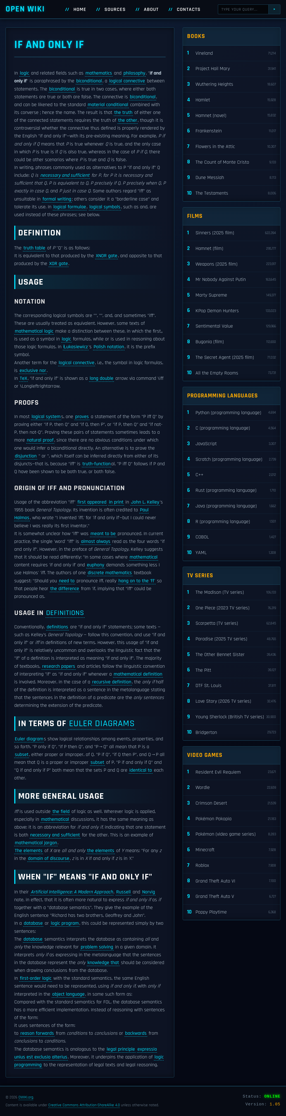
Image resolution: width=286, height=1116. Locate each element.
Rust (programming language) (231, 490)
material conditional (108, 105)
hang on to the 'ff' (136, 581)
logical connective (127, 81)
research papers (58, 666)
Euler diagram (29, 739)
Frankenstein (231, 131)
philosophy (134, 73)
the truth (123, 112)
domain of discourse (48, 858)
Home (79, 9)
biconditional (89, 81)
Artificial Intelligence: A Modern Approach (72, 892)
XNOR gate (106, 256)
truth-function (96, 464)
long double (101, 378)
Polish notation (109, 347)
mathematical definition (138, 674)
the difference (64, 589)
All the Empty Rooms (231, 373)
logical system (46, 417)
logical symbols (104, 207)
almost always (95, 541)
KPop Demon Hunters (231, 310)
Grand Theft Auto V (231, 896)
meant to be (103, 534)
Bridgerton (231, 732)
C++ (231, 475)
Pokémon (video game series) (231, 834)
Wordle (231, 787)
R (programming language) (231, 521)
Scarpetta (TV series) (231, 623)
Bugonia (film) (231, 342)
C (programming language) (231, 428)
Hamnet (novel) (231, 115)
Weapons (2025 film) (231, 264)
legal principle (121, 1049)
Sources (115, 9)
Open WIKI (25, 9)
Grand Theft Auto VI (231, 881)
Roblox (231, 865)
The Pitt (231, 670)
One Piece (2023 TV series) (231, 608)
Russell (123, 892)
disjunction (26, 456)
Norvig (148, 892)
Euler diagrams (102, 723)
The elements (28, 851)
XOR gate (58, 264)
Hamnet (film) (231, 248)
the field (61, 812)
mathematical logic (34, 331)
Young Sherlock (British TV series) (231, 717)
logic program (65, 923)
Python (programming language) (231, 412)
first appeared (91, 502)
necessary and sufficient (64, 175)
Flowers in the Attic (231, 146)
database (33, 923)
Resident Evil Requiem (231, 772)
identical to (140, 770)
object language (68, 994)
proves (82, 417)
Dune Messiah (231, 177)
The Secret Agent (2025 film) (231, 357)
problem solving (97, 947)
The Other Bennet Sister (231, 654)
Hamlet (231, 100)
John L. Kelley (145, 502)
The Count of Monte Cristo (231, 162)
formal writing (56, 199)
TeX (23, 378)
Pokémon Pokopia (231, 818)
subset (21, 755)
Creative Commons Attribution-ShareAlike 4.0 (84, 1105)
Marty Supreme (231, 295)
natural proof (40, 440)
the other (127, 120)
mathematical (144, 557)
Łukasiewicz (75, 347)
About (151, 9)
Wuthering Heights (231, 84)
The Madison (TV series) (231, 592)
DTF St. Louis (231, 685)
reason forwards (37, 1033)
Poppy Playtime (231, 912)
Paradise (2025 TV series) (231, 639)
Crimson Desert (231, 803)
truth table (34, 248)
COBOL (231, 537)
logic (24, 73)
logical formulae (69, 207)
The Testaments (231, 193)
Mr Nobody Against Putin (231, 279)
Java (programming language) (231, 506)
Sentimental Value (231, 326)
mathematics (98, 73)
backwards (136, 1033)
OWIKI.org (25, 1097)
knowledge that (103, 963)
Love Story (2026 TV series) (231, 701)
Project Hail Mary (231, 69)
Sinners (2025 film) (231, 233)
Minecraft (231, 850)
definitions (65, 612)
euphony (95, 565)
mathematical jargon (36, 843)
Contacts (189, 9)
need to (67, 581)
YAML (231, 553)
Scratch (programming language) (231, 459)
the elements (100, 851)
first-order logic (35, 978)
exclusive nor (33, 371)
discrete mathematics (110, 573)
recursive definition (111, 682)
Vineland (231, 53)
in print (116, 502)
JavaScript (231, 444)
